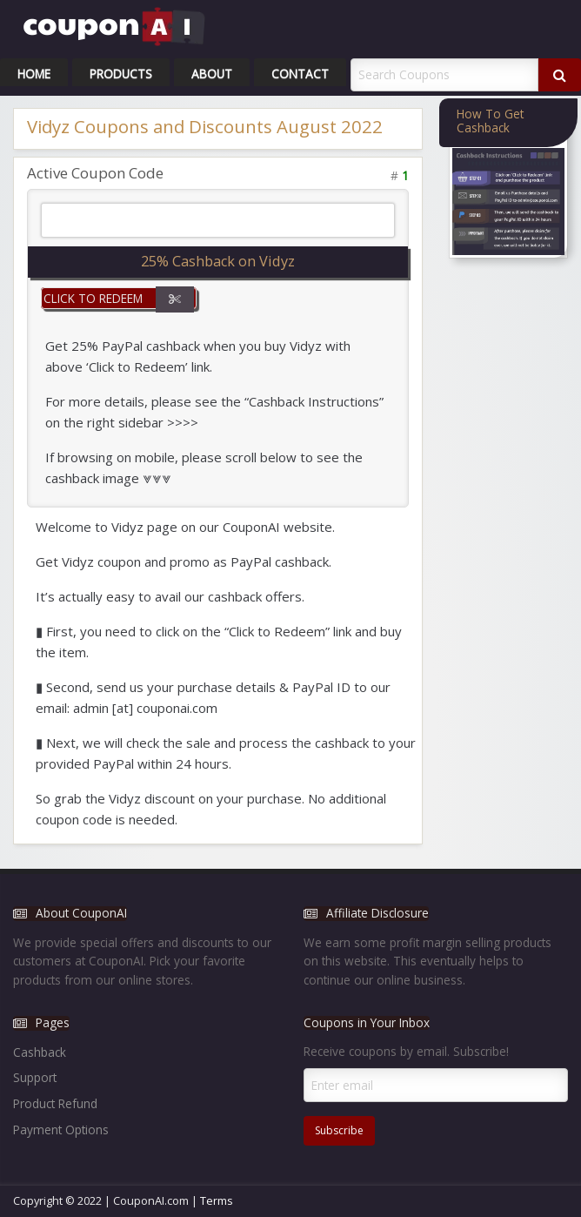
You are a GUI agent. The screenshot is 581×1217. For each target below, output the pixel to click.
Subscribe (339, 1130)
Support (35, 1077)
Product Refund (55, 1103)
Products (121, 73)
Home (33, 73)
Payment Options (61, 1129)
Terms (216, 1200)
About (211, 73)
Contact (300, 73)
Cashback (39, 1052)
